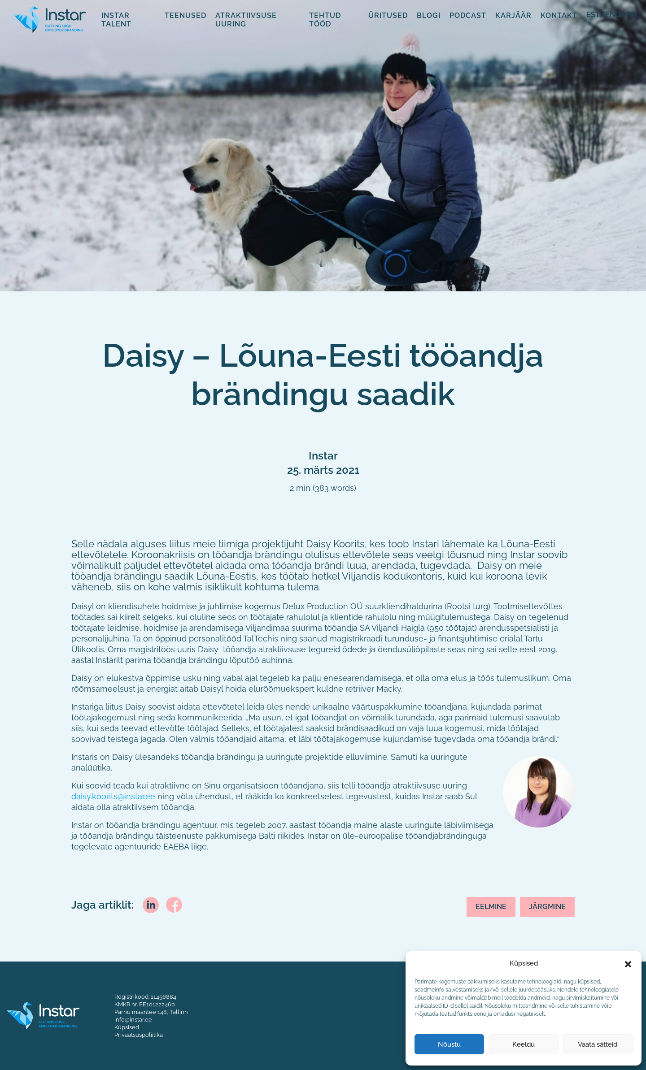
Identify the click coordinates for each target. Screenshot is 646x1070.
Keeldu (523, 1044)
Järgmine (547, 906)
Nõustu (449, 1044)
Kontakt (559, 15)
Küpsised (126, 1027)
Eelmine (491, 906)
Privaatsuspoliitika (138, 1034)
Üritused (388, 15)
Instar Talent (116, 19)
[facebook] (174, 903)
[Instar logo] (43, 1014)
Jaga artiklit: (102, 905)
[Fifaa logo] (49, 18)
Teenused (185, 15)
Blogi (429, 15)
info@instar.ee (133, 1019)
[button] (628, 963)
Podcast (468, 15)
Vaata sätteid (597, 1044)
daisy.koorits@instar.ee (113, 796)
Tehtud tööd (325, 19)
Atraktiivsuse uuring (246, 19)
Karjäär (513, 15)
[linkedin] (151, 903)
